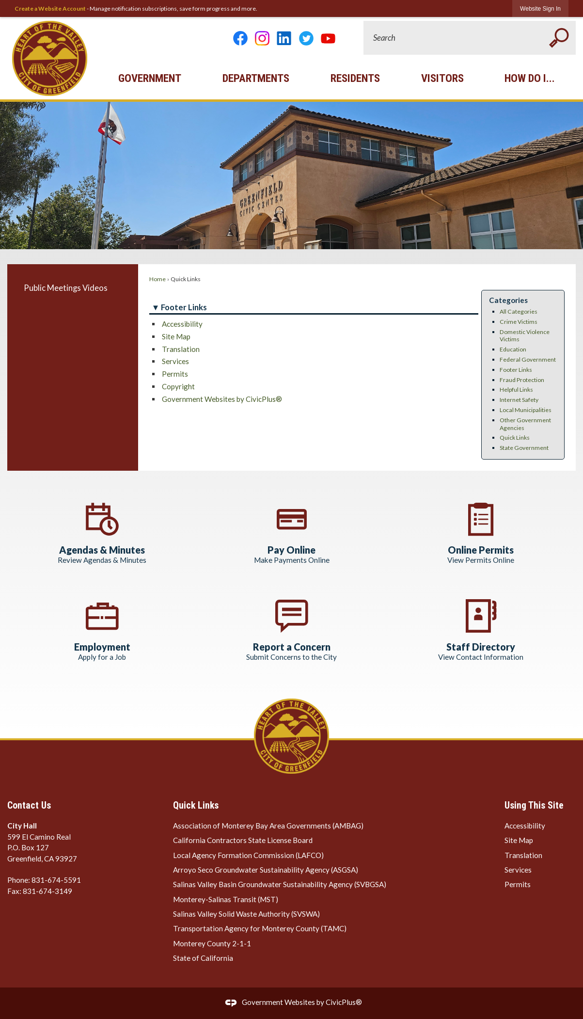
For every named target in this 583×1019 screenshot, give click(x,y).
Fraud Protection (522, 379)
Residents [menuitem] (355, 78)
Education (513, 349)
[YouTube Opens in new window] (328, 38)
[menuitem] (72, 288)
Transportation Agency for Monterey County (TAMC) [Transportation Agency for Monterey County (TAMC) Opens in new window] (260, 928)
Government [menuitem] (149, 78)
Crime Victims (518, 321)
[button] (559, 38)
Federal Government (528, 359)
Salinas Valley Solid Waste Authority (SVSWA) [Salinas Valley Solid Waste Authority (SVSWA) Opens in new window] (246, 913)
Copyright (178, 386)
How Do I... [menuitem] (529, 78)
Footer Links (516, 369)
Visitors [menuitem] (442, 78)
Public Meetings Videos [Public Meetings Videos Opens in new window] (66, 288)
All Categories (518, 311)
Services (175, 361)
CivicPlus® (344, 1002)
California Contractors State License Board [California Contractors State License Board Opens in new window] (243, 840)
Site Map (176, 336)
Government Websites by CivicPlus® (222, 399)
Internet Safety (519, 399)
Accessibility (182, 323)
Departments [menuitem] (255, 78)
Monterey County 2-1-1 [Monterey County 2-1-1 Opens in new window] (212, 943)
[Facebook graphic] (240, 38)
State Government (524, 447)
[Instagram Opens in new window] (262, 38)
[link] (540, 8)
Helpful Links (516, 389)
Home (157, 279)
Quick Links (515, 437)
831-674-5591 (56, 880)
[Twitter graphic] (306, 38)
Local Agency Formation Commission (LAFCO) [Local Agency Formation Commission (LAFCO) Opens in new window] (248, 855)
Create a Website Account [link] (50, 8)
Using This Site (534, 805)
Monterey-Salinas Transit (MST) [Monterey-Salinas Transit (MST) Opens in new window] (225, 899)
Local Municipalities (525, 410)
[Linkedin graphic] (284, 38)
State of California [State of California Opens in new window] (203, 958)
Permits (175, 373)
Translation (181, 349)
